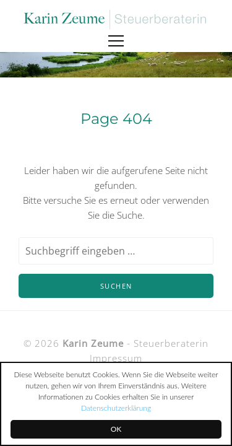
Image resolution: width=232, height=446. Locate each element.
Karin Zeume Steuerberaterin (116, 19)
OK (116, 429)
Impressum (116, 358)
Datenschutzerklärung (116, 408)
